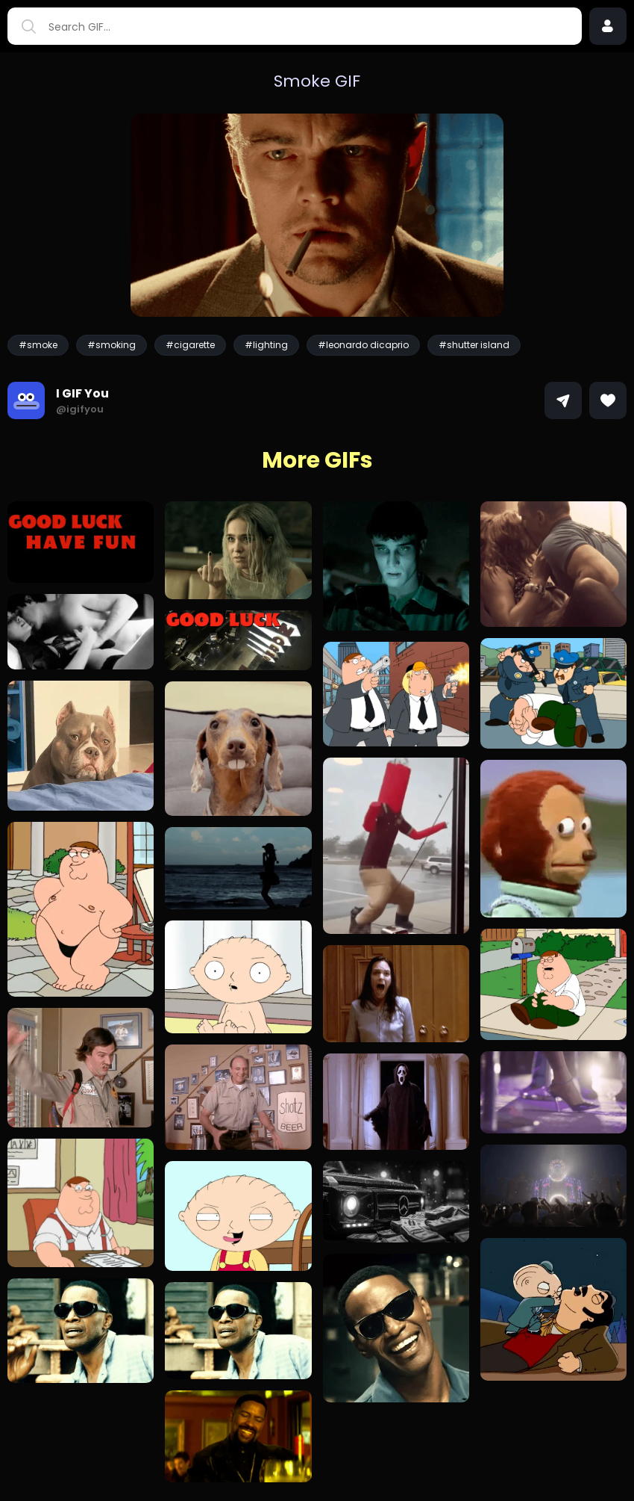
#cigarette (190, 344)
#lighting (266, 344)
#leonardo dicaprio (363, 344)
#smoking (111, 344)
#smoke (38, 344)
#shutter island (474, 344)
